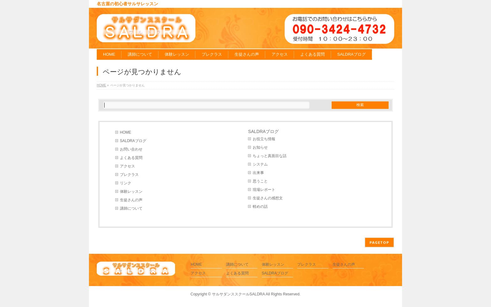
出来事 (258, 173)
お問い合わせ (131, 149)
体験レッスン (131, 191)
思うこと (260, 181)
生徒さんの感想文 (268, 198)
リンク (125, 183)
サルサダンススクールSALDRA (238, 294)
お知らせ (260, 147)
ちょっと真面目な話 (270, 156)
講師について (131, 208)
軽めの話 (260, 206)
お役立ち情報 (264, 139)
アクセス (127, 166)
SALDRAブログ (133, 141)
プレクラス (129, 174)
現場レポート (264, 189)
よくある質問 (131, 158)
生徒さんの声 (131, 200)
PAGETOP (379, 242)
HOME (125, 132)
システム (260, 164)
